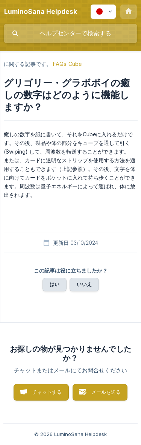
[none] (40, 12)
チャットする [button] (47, 392)
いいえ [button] (84, 284)
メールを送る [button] (106, 392)
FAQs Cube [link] (67, 64)
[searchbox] (70, 33)
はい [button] (54, 284)
